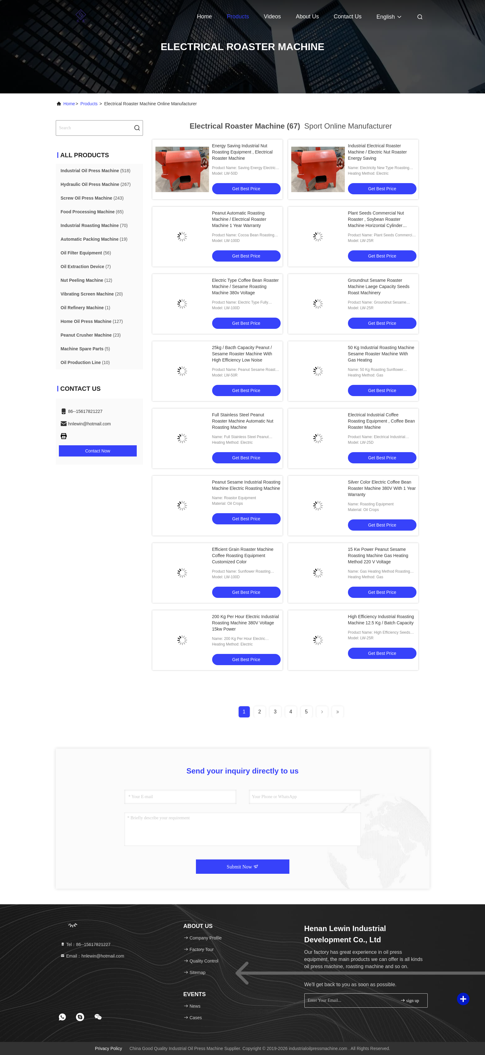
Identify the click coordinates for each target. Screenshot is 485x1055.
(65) (92, 211)
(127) (92, 321)
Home (204, 16)
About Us (307, 16)
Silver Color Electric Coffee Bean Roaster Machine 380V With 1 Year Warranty (382, 488)
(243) (92, 198)
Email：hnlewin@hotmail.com (92, 955)
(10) (85, 362)
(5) (85, 348)
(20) (92, 293)
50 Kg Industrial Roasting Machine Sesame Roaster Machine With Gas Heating (381, 353)
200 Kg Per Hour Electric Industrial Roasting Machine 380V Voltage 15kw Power (245, 623)
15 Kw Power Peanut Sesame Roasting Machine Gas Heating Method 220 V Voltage (378, 555)
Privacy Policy (108, 1048)
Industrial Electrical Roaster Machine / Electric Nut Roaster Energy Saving (377, 152)
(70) (94, 225)
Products (238, 16)
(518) (96, 170)
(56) (86, 252)
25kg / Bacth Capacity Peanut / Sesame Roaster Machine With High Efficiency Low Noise (242, 353)
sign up (409, 1000)
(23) (91, 335)
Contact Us (348, 16)
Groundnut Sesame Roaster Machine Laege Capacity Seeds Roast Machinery (379, 286)
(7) (86, 266)
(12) (86, 280)
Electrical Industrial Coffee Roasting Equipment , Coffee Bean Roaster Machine (381, 421)
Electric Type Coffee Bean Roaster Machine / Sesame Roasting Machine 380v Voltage (245, 286)
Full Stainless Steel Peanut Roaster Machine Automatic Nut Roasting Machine (242, 421)
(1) (85, 307)
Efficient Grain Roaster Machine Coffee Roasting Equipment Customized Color (242, 555)
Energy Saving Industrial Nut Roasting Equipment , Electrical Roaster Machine (242, 152)
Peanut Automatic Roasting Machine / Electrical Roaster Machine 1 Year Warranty (239, 219)
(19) (94, 239)
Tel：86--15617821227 (85, 944)
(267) (96, 184)
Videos (272, 16)
